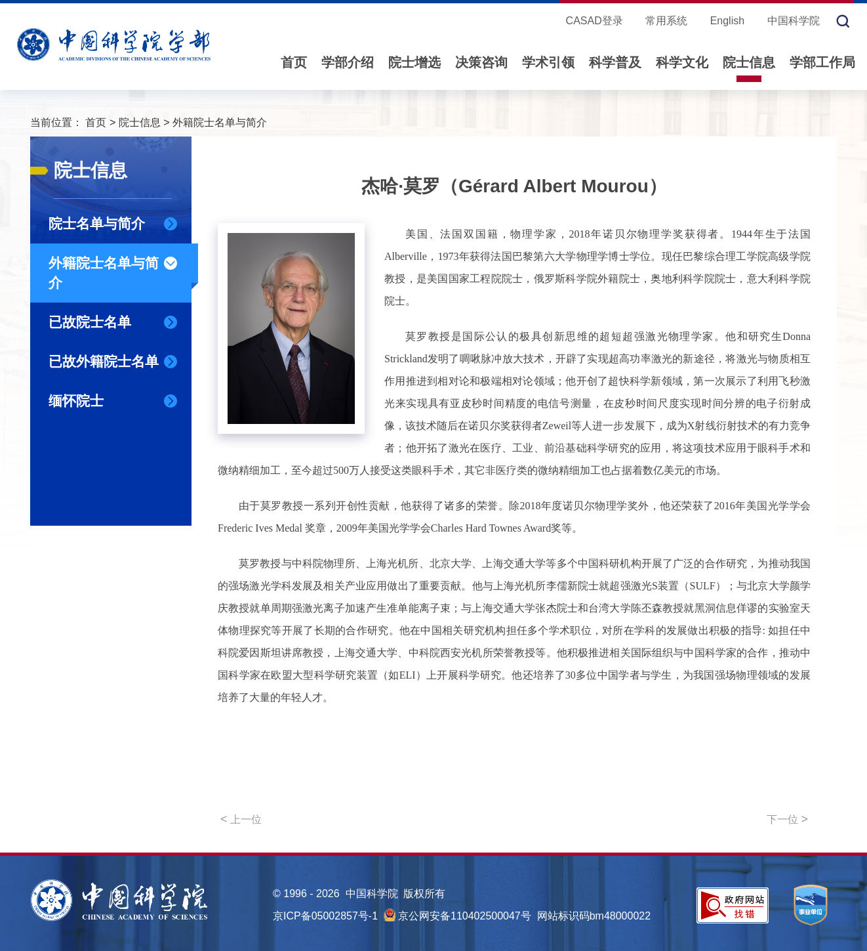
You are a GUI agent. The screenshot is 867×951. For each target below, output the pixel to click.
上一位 (241, 819)
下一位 (787, 819)
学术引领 (548, 62)
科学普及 (615, 62)
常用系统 (666, 20)
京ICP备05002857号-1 (325, 915)
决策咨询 (481, 62)
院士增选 (414, 62)
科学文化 (682, 62)
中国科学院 (793, 20)
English (727, 20)
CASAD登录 (594, 20)
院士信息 (749, 62)
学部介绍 (347, 62)
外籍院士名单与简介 (219, 122)
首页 (294, 62)
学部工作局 (822, 62)
